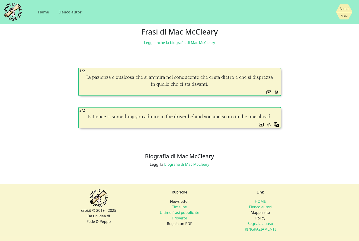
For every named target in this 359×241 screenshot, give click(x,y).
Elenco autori (70, 12)
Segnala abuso (260, 223)
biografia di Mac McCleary (186, 164)
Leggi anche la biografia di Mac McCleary (179, 42)
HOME (260, 201)
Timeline (179, 206)
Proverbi (179, 218)
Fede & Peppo (99, 221)
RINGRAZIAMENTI (260, 229)
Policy (260, 224)
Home (43, 12)
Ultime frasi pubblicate (179, 212)
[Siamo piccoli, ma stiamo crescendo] (344, 12)
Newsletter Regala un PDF (179, 212)
